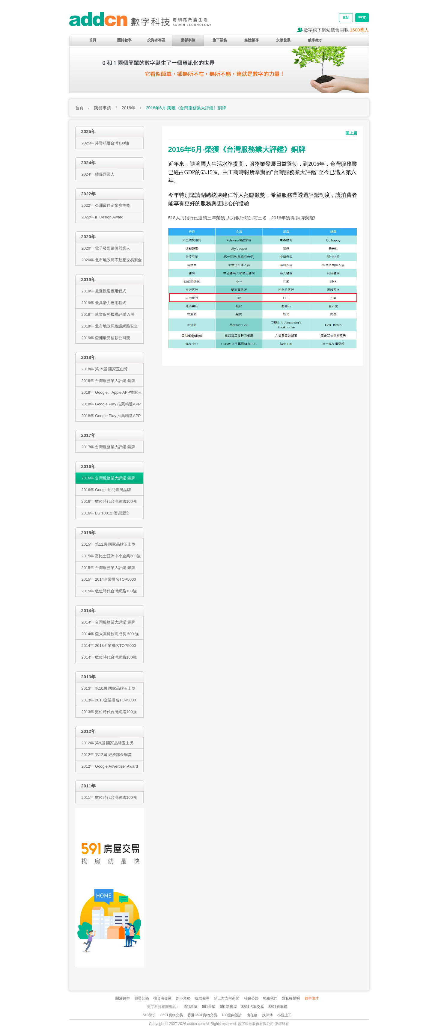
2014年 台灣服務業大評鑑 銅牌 (108, 622)
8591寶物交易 (171, 1015)
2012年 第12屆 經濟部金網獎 (107, 754)
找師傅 (267, 1015)
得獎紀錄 (142, 998)
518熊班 (149, 1015)
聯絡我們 (270, 998)
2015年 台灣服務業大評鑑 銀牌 (108, 567)
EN (345, 17)
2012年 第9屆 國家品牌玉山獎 (107, 743)
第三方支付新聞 (226, 998)
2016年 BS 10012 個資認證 (105, 513)
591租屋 (191, 1007)
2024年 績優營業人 (98, 174)
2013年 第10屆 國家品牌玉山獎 (109, 688)
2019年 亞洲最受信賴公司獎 (106, 338)
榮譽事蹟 (188, 40)
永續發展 (283, 40)
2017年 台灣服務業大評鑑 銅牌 (108, 447)
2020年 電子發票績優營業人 (106, 248)
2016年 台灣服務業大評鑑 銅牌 (108, 478)
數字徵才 (315, 40)
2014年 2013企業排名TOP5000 (109, 645)
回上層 (351, 133)
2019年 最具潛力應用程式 (104, 303)
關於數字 (124, 40)
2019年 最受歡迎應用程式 (104, 291)
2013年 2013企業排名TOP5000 (109, 700)
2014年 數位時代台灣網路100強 (109, 657)
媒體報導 (251, 40)
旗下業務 (220, 40)
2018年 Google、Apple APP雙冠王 (112, 392)
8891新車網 (277, 1007)
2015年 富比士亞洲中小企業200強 (111, 556)
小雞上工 (284, 1015)
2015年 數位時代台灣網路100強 (109, 591)
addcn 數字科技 (147, 21)
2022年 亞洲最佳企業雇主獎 (106, 205)
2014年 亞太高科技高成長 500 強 (110, 634)
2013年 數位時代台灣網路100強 (109, 712)
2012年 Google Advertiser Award (110, 766)
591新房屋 (228, 1007)
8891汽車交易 (252, 1007)
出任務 (252, 1015)
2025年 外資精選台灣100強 (105, 143)
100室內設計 (232, 1015)
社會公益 (251, 998)
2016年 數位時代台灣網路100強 (109, 501)
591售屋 (208, 1007)
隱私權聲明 (291, 998)
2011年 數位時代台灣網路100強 (109, 797)
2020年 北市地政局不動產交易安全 (112, 260)
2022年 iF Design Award (103, 217)
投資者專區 (156, 40)
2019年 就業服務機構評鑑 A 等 (108, 314)
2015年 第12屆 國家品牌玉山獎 (109, 544)
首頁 (92, 40)
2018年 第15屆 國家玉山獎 (105, 369)
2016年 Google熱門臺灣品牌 (106, 489)
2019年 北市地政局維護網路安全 (110, 326)
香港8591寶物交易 (202, 1015)
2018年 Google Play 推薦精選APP (111, 404)
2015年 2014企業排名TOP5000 (109, 579)
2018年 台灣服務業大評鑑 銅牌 (108, 380)
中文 (362, 17)
